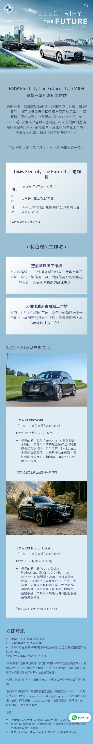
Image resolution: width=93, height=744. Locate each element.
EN (86, 5)
